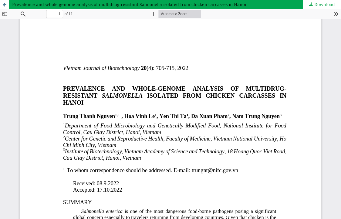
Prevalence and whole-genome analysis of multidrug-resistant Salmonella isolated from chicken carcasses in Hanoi (129, 4)
